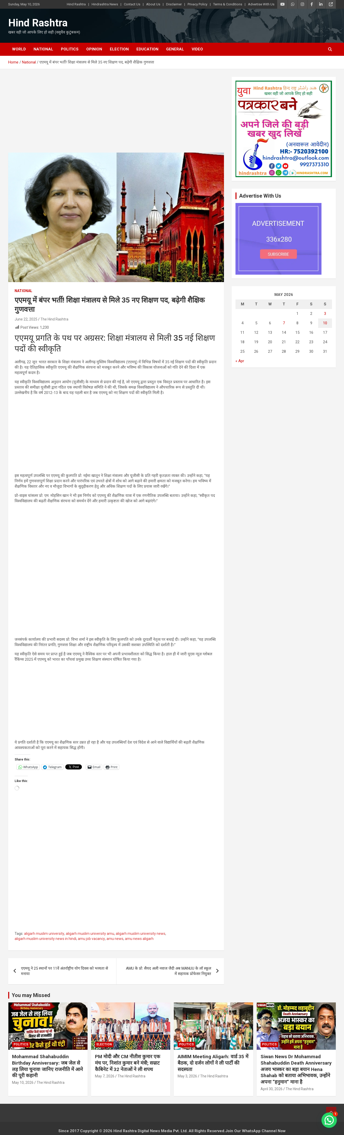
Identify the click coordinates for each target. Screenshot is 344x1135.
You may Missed (31, 995)
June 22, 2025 (26, 319)
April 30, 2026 (272, 1089)
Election (119, 49)
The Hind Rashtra (54, 319)
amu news (114, 939)
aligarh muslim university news (140, 933)
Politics (70, 49)
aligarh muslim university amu (90, 933)
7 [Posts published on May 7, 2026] (284, 323)
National (43, 49)
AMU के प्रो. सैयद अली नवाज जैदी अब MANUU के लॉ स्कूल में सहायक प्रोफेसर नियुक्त (168, 971)
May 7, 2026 (104, 1076)
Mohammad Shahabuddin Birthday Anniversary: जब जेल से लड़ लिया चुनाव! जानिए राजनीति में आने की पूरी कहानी (47, 1066)
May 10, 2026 (23, 1082)
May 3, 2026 (187, 1076)
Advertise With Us (261, 4)
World (19, 49)
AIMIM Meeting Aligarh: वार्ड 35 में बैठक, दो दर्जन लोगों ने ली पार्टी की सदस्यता (213, 1063)
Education (147, 49)
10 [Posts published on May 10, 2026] (325, 323)
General (175, 49)
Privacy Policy (197, 4)
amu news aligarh (139, 939)
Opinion (94, 49)
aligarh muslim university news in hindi (45, 939)
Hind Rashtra (76, 4)
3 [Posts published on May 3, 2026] (325, 313)
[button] (329, 1120)
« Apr (239, 361)
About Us (153, 4)
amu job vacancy (91, 939)
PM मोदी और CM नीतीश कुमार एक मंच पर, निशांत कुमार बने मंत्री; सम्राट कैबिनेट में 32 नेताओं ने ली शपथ (127, 1063)
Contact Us (132, 4)
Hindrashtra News (105, 4)
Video (197, 49)
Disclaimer (174, 4)
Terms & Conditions (227, 4)
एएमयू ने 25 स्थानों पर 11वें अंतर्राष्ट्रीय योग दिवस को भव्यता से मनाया (64, 971)
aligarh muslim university (44, 933)
